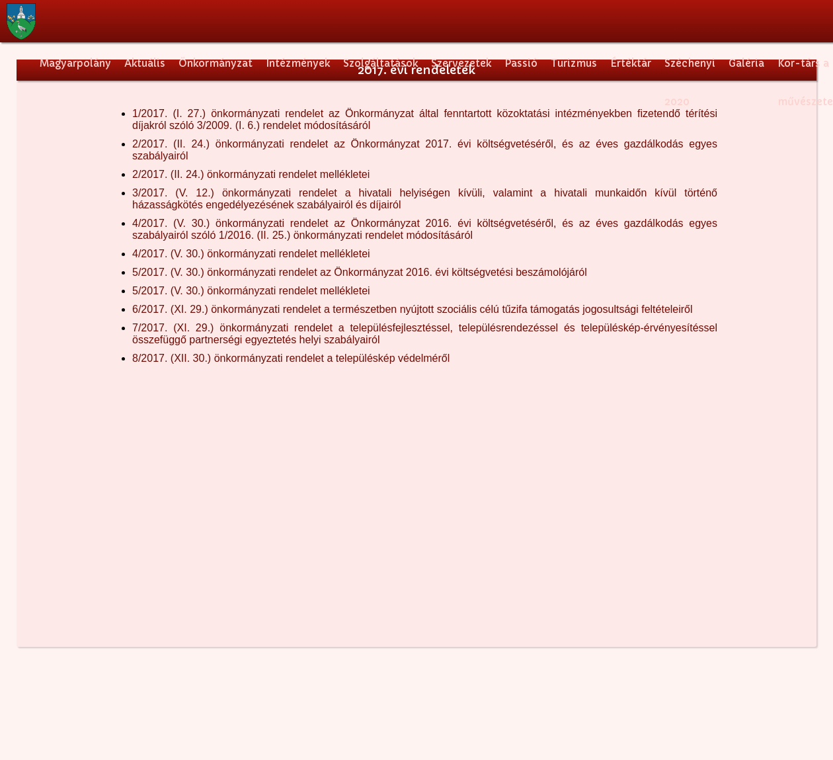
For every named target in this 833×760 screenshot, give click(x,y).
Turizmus (574, 63)
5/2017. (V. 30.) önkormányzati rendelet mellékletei (251, 290)
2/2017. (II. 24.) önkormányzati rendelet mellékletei (251, 174)
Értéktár (630, 63)
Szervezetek (461, 63)
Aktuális (144, 63)
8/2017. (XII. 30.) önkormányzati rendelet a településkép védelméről (291, 358)
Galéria (746, 63)
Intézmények (298, 63)
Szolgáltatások (380, 63)
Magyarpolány (75, 63)
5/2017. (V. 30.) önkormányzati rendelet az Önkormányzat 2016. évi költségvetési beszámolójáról (359, 272)
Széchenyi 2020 (689, 71)
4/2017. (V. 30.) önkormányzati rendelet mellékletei (251, 253)
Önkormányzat (215, 63)
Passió (520, 63)
